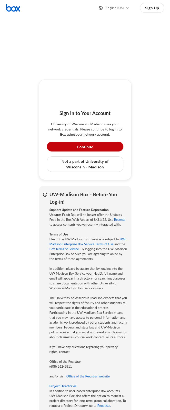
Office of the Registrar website (88, 376)
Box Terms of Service (64, 249)
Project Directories (63, 386)
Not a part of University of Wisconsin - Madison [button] (85, 164)
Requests (103, 406)
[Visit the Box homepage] (13, 8)
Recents (119, 220)
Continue (85, 146)
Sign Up (152, 7)
